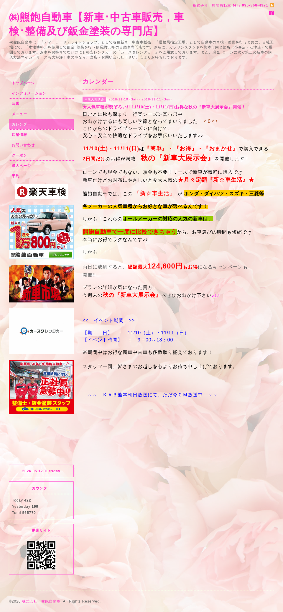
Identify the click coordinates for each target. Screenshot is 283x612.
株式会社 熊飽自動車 (41, 601)
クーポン (19, 155)
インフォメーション (29, 93)
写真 (15, 104)
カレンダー (21, 124)
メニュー (19, 114)
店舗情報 (19, 135)
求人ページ (21, 166)
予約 (15, 176)
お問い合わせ (23, 145)
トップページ (23, 83)
